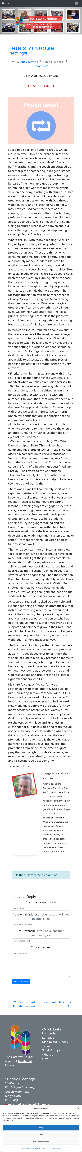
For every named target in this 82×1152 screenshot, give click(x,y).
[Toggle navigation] (76, 3)
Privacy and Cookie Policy (30, 1148)
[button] (78, 1108)
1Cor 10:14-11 (41, 86)
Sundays (48, 1037)
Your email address (41, 916)
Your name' (41, 902)
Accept (41, 1127)
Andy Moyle (28, 62)
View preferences (41, 1142)
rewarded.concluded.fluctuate (27, 1104)
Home (6, 3)
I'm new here (50, 1033)
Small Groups (51, 1050)
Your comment (41, 947)
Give (45, 1059)
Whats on (48, 1054)
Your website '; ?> (41, 933)
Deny (41, 1135)
